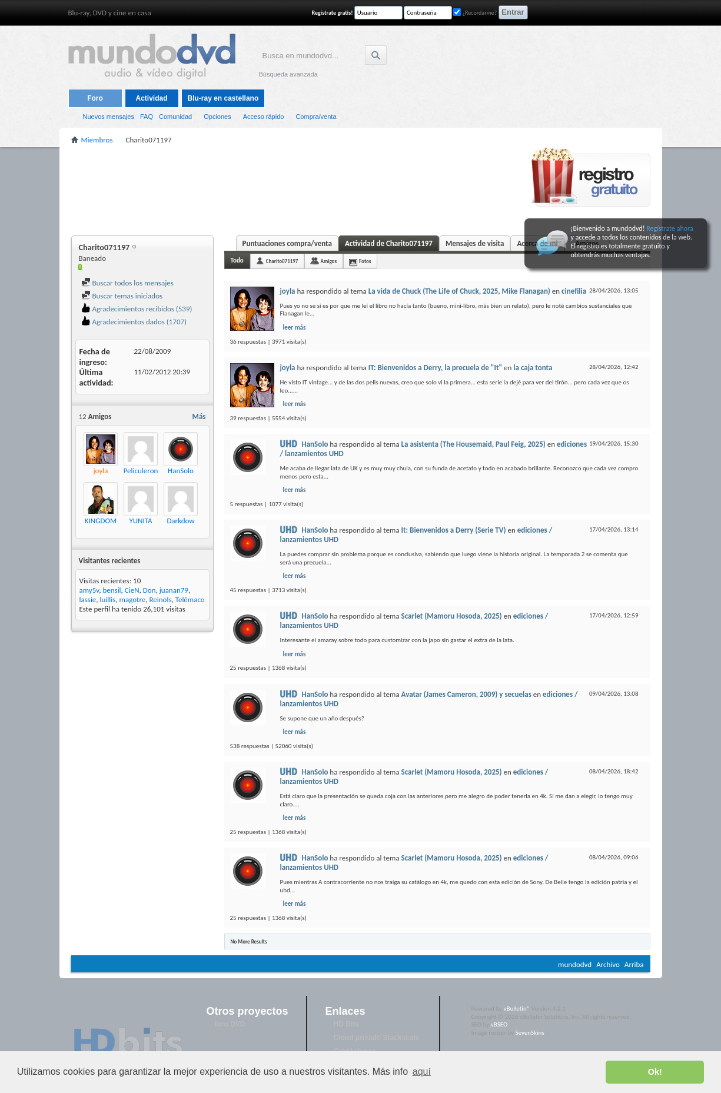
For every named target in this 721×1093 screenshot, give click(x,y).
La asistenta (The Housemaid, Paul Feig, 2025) (473, 444)
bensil (111, 590)
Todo (237, 260)
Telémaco (190, 599)
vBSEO (499, 1024)
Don (149, 590)
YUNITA (140, 520)
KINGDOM (101, 520)
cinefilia (573, 291)
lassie (88, 599)
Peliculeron (141, 470)
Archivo (608, 964)
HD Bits (346, 1024)
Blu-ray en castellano (223, 98)
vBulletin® (517, 1008)
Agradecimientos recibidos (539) (136, 308)
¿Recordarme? (475, 12)
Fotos (365, 261)
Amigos (328, 261)
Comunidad (175, 116)
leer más (294, 327)
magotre (132, 599)
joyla (287, 291)
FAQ (146, 116)
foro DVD (230, 1024)
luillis (108, 599)
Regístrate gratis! (332, 12)
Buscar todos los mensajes (127, 282)
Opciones (217, 116)
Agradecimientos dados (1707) (134, 321)
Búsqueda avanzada (288, 74)
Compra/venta (315, 116)
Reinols (160, 599)
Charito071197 (282, 261)
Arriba (634, 964)
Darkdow (180, 520)
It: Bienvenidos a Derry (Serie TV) (453, 530)
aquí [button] (422, 1072)
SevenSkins (529, 1032)
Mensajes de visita (475, 243)
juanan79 (174, 590)
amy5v (89, 590)
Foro (95, 98)
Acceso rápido (263, 116)
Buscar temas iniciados (122, 295)
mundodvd (575, 964)
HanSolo (181, 470)
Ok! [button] (655, 1072)
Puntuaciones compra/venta (287, 243)
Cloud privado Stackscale (377, 1038)
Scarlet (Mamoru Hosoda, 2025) (451, 616)
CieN (132, 590)
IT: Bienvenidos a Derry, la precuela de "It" (435, 367)
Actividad (151, 98)
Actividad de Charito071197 (389, 243)
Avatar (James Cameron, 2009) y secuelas (466, 694)
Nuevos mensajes (108, 116)
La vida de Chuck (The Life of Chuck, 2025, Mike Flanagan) (459, 291)
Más (199, 416)
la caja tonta (532, 367)
